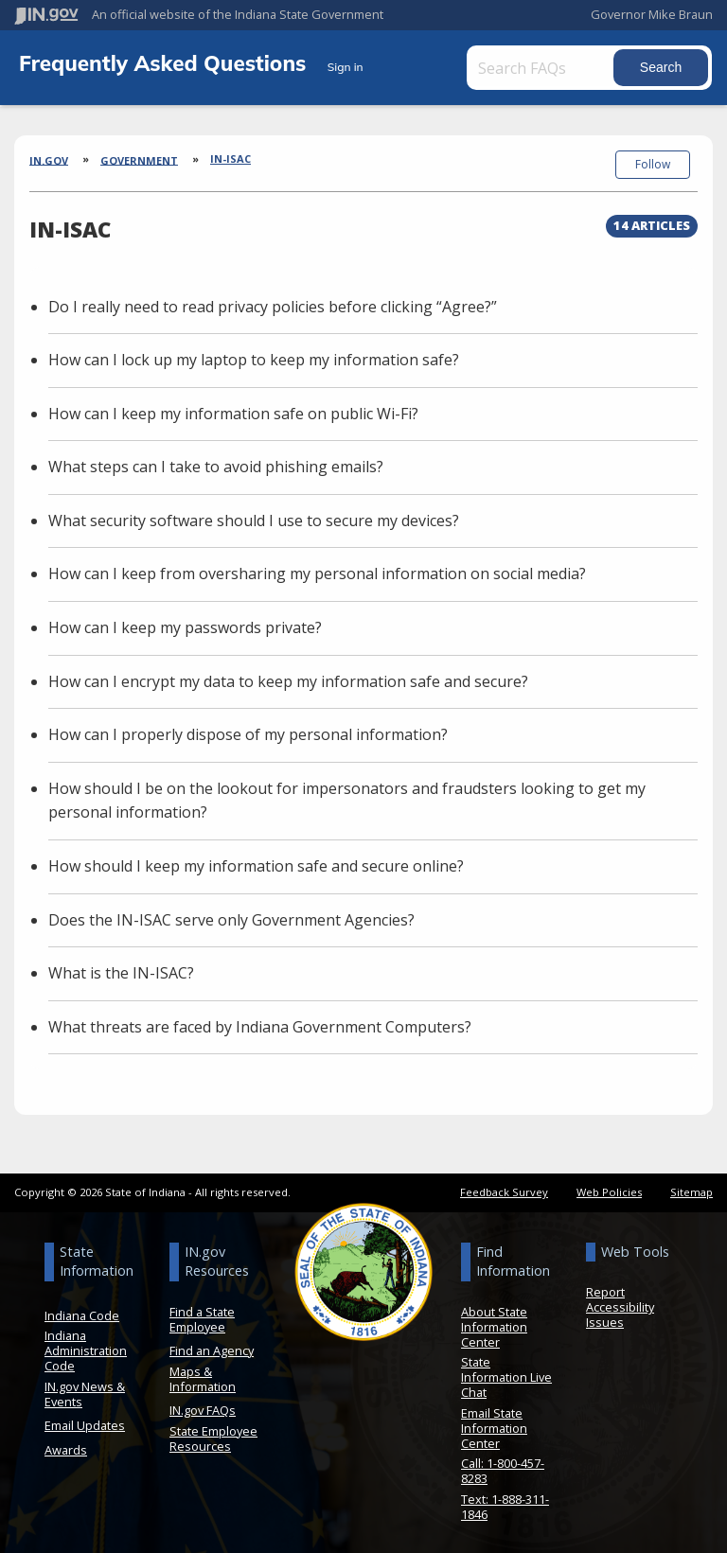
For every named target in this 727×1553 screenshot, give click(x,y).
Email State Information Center (494, 1424)
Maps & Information (202, 1375)
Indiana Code (81, 1310)
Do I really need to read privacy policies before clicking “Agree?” (272, 301)
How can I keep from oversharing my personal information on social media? (317, 569)
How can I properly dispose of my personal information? (248, 730)
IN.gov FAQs (202, 1406)
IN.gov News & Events (84, 1390)
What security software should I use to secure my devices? (253, 516)
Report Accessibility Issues (620, 1303)
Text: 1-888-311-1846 (505, 1503)
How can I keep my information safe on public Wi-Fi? (233, 409)
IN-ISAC (230, 158)
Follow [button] (652, 164)
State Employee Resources (213, 1435)
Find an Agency (211, 1346)
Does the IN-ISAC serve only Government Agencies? (231, 916)
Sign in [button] (346, 67)
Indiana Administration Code (85, 1346)
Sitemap (691, 1188)
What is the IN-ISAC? (121, 969)
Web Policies (609, 1188)
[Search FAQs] (555, 67)
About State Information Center (494, 1322)
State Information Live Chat (506, 1373)
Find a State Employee (202, 1314)
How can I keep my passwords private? (185, 623)
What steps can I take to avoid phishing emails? (215, 462)
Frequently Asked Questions (165, 63)
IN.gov (48, 159)
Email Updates (84, 1421)
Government (139, 159)
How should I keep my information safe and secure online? (256, 862)
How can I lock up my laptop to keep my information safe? (253, 355)
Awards (65, 1446)
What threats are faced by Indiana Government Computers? (259, 1023)
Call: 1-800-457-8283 (502, 1467)
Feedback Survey (504, 1188)
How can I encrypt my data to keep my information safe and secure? (288, 677)
